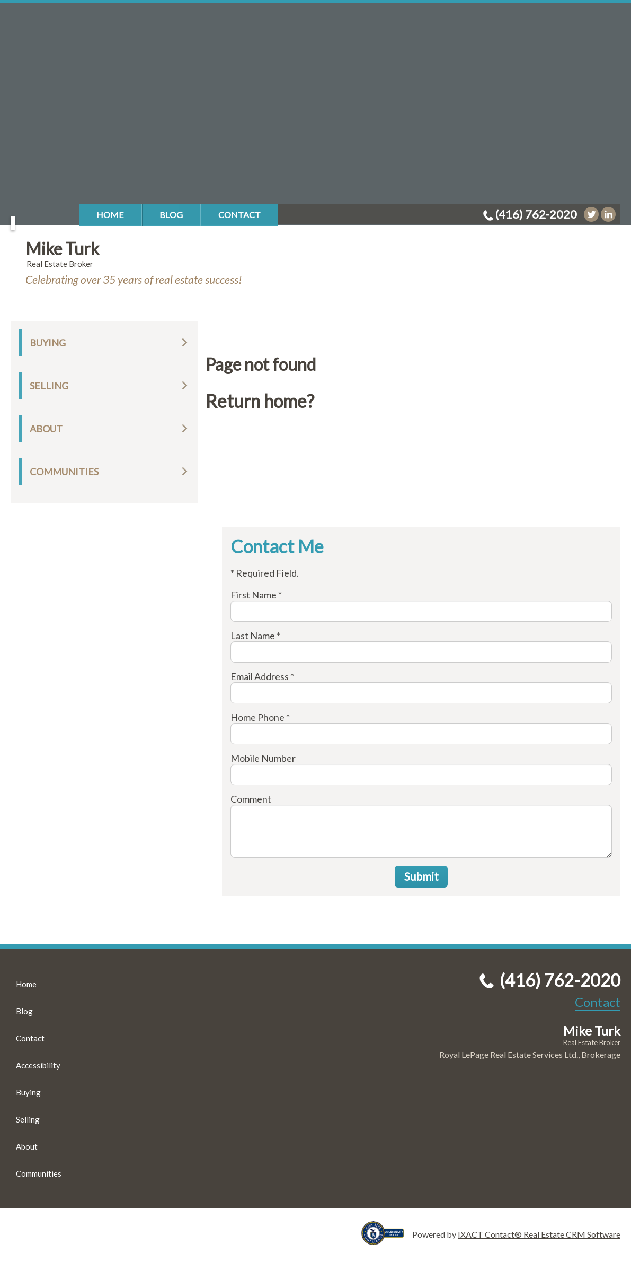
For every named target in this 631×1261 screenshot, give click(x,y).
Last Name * (255, 635)
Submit (421, 876)
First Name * (256, 595)
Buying (48, 343)
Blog (171, 215)
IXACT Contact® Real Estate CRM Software (539, 1234)
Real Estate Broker (591, 1042)
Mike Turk (62, 248)
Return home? (260, 401)
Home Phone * (260, 717)
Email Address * (262, 676)
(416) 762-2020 (536, 214)
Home (110, 215)
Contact (239, 215)
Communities (64, 471)
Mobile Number (263, 758)
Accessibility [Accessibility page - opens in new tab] (38, 1065)
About (46, 428)
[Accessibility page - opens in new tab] (387, 1240)
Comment (250, 799)
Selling (49, 386)
